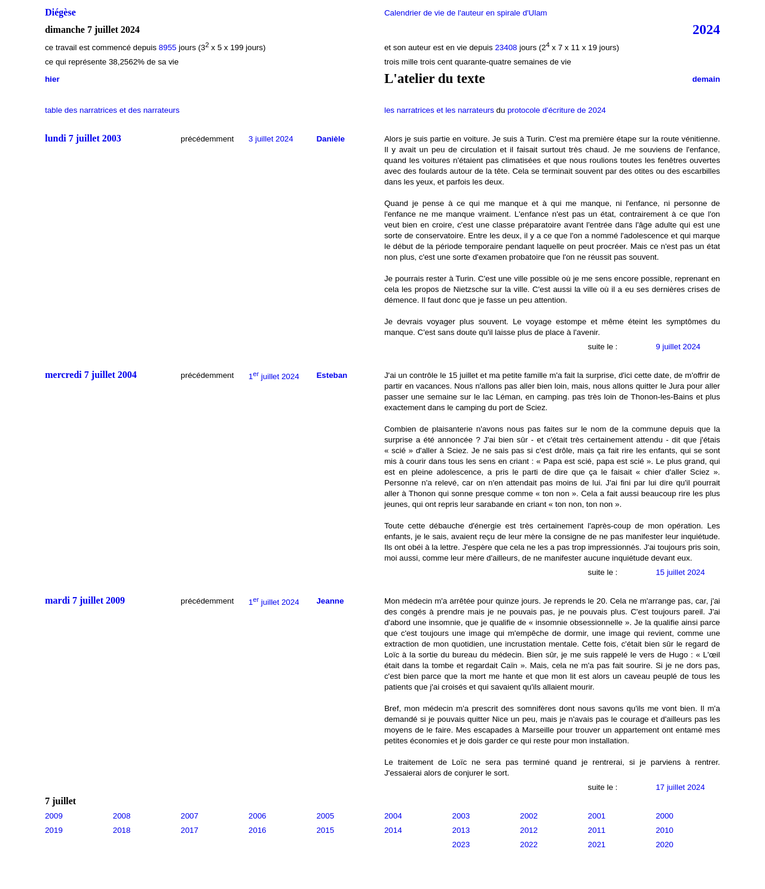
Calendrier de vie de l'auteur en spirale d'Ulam (465, 12)
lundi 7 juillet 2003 (83, 138)
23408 (506, 47)
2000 (665, 815)
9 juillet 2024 (678, 346)
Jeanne (330, 600)
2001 (597, 815)
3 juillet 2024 (271, 138)
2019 (54, 830)
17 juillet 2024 (680, 787)
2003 (461, 815)
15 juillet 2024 (680, 572)
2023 (461, 844)
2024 (706, 29)
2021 (597, 844)
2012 (529, 830)
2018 (122, 830)
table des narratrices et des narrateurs (112, 110)
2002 (529, 815)
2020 (665, 844)
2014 (393, 830)
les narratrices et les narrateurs (439, 110)
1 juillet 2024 (274, 376)
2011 (597, 830)
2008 (122, 815)
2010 (665, 830)
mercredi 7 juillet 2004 (91, 375)
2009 (54, 815)
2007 (189, 815)
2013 (461, 830)
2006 (258, 815)
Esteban (331, 375)
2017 (189, 830)
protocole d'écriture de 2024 (556, 110)
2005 (325, 815)
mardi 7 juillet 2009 (85, 600)
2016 (258, 830)
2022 (529, 844)
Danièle (330, 138)
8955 (168, 47)
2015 (325, 830)
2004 (393, 815)
